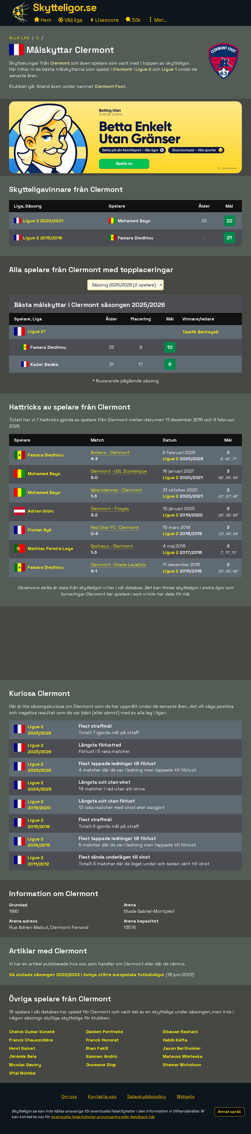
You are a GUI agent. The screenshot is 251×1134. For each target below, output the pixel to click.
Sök (133, 20)
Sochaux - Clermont (112, 546)
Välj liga (70, 20)
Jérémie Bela (23, 1056)
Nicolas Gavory (25, 1064)
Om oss (69, 1096)
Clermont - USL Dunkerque (119, 471)
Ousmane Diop (101, 1064)
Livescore (104, 20)
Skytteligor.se (64, 7)
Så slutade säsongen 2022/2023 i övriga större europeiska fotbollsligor (86, 974)
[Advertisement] (125, 643)
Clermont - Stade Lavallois (118, 564)
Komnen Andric (102, 1056)
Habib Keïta (175, 1040)
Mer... (157, 20)
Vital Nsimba (22, 1073)
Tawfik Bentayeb (200, 332)
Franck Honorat (102, 1040)
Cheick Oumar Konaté (32, 1031)
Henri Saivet (22, 1048)
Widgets (185, 1096)
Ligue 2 (43, 220)
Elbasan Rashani (180, 1031)
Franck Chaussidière (31, 1040)
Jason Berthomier (182, 1048)
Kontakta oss (102, 1096)
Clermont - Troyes (110, 508)
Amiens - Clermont (110, 452)
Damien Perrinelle (104, 1031)
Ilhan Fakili (97, 1048)
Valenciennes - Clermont (116, 490)
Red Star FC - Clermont (115, 527)
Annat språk (229, 1111)
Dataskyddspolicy (146, 1096)
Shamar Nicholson (182, 1064)
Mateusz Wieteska (182, 1056)
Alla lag (19, 37)
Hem (42, 20)
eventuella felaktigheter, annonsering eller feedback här (102, 1116)
